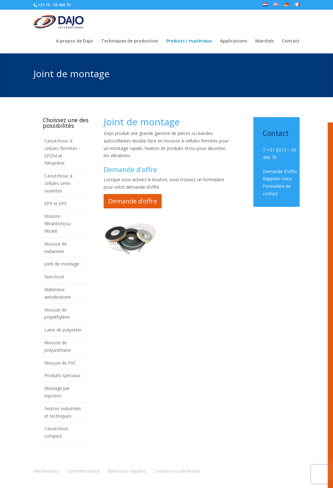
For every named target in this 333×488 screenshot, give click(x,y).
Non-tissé (54, 277)
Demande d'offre (280, 171)
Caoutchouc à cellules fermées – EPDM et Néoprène (62, 152)
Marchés (264, 41)
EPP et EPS (55, 204)
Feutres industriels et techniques (62, 412)
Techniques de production (129, 41)
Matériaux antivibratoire (57, 293)
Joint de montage (61, 264)
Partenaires (46, 471)
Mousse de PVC (60, 363)
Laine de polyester (62, 330)
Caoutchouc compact (56, 432)
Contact (291, 41)
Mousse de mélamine (55, 247)
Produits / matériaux (189, 41)
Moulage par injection (57, 392)
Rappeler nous (277, 179)
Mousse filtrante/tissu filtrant (57, 223)
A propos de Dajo (74, 41)
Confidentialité (83, 471)
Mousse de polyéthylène (57, 313)
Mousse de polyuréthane (57, 346)
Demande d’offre (132, 201)
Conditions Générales (177, 471)
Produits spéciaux (62, 375)
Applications (233, 41)
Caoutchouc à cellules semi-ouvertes (58, 183)
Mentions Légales (127, 471)
